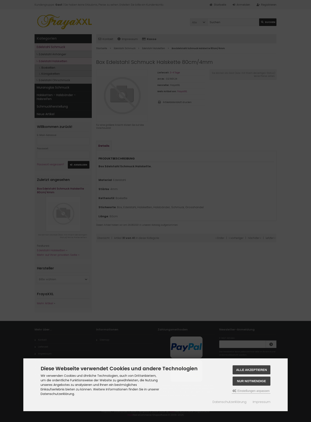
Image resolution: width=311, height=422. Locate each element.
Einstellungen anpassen (251, 391)
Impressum (261, 402)
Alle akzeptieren (251, 370)
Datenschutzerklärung (229, 402)
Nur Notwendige (251, 381)
